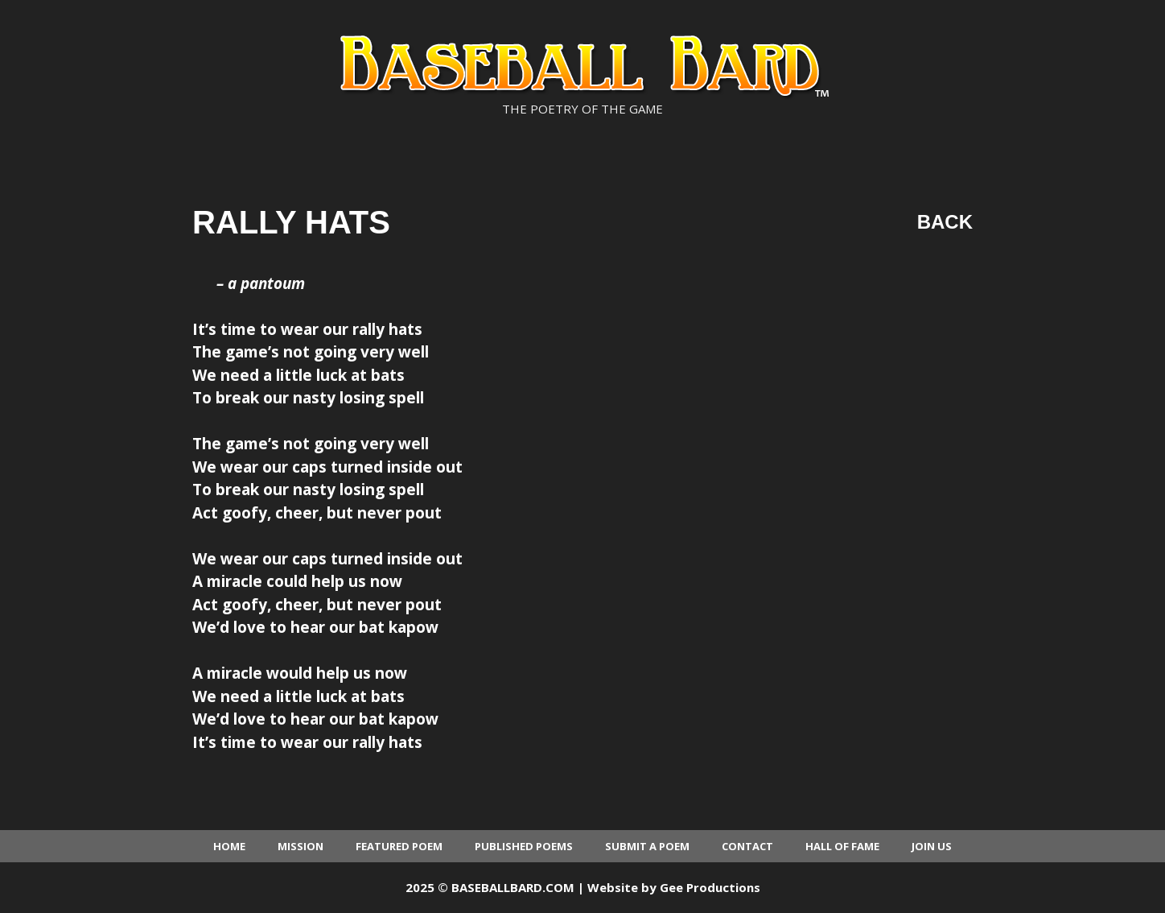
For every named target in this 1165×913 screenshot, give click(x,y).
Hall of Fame (842, 846)
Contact (747, 846)
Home (229, 846)
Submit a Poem (647, 846)
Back (945, 222)
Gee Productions (710, 887)
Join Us (932, 846)
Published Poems (524, 846)
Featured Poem (399, 846)
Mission (300, 846)
